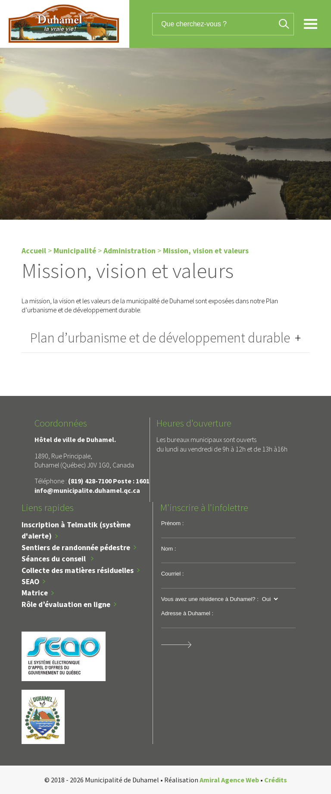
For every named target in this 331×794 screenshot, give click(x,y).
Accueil (34, 250)
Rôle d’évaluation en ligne (66, 604)
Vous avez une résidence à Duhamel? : (210, 599)
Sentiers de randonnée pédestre (76, 547)
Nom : (168, 548)
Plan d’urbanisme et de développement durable (160, 337)
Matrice (35, 593)
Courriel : (172, 573)
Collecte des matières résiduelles (78, 570)
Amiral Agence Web (229, 779)
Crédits (275, 779)
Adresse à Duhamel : (187, 613)
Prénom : (172, 523)
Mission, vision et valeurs (206, 250)
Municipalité (74, 250)
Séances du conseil (54, 559)
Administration (129, 250)
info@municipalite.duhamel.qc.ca (87, 490)
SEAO (30, 581)
